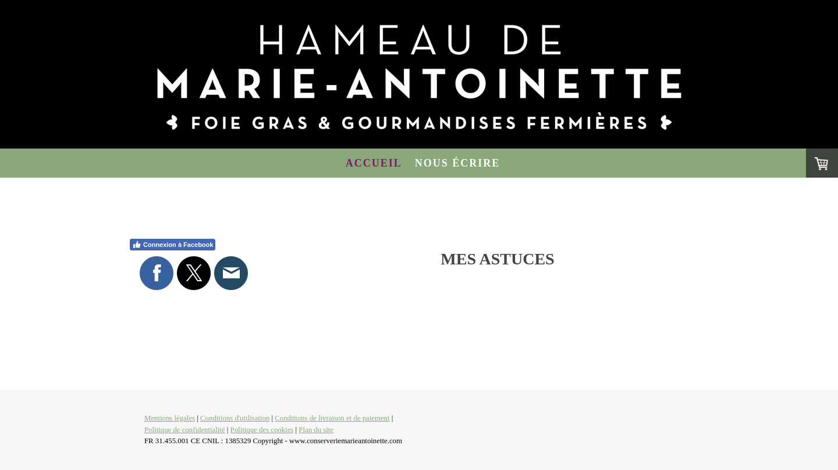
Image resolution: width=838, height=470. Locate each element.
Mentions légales (169, 418)
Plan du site (316, 430)
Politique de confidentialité (184, 430)
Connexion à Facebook (172, 244)
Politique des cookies (262, 430)
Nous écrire (457, 163)
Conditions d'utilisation (234, 418)
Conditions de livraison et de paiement (332, 418)
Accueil (374, 163)
